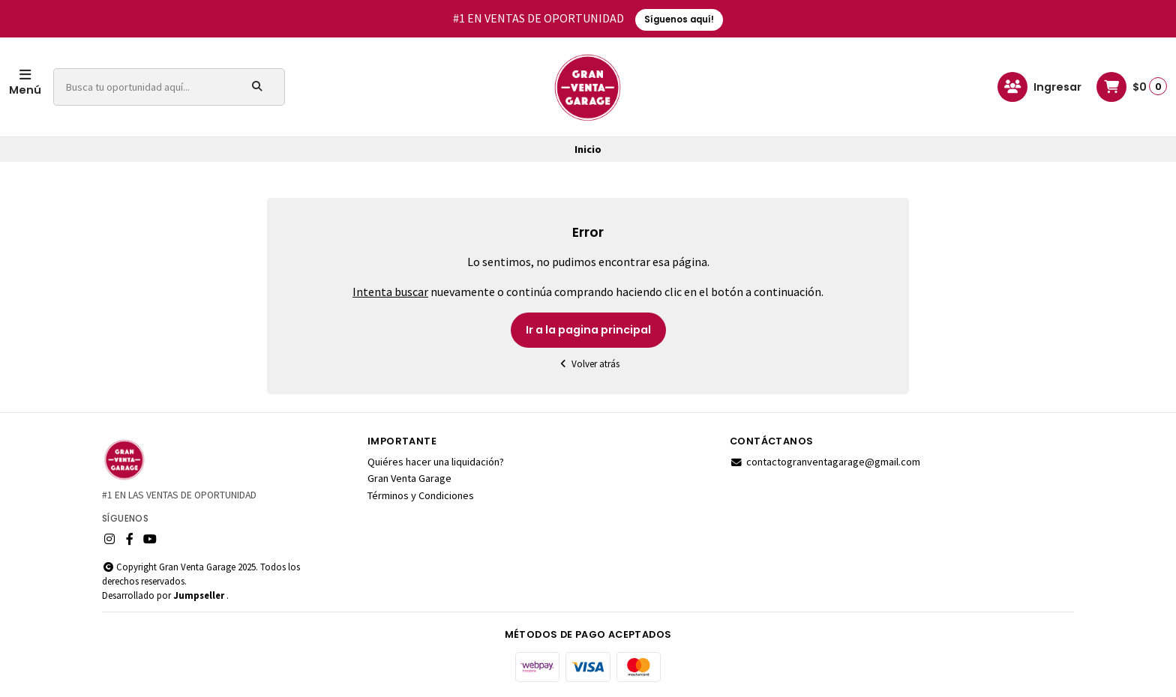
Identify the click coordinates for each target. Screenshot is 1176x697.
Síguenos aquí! (679, 19)
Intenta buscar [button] (390, 291)
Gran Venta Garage (410, 478)
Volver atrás (588, 363)
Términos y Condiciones (421, 495)
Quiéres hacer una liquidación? (436, 461)
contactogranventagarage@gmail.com (825, 461)
